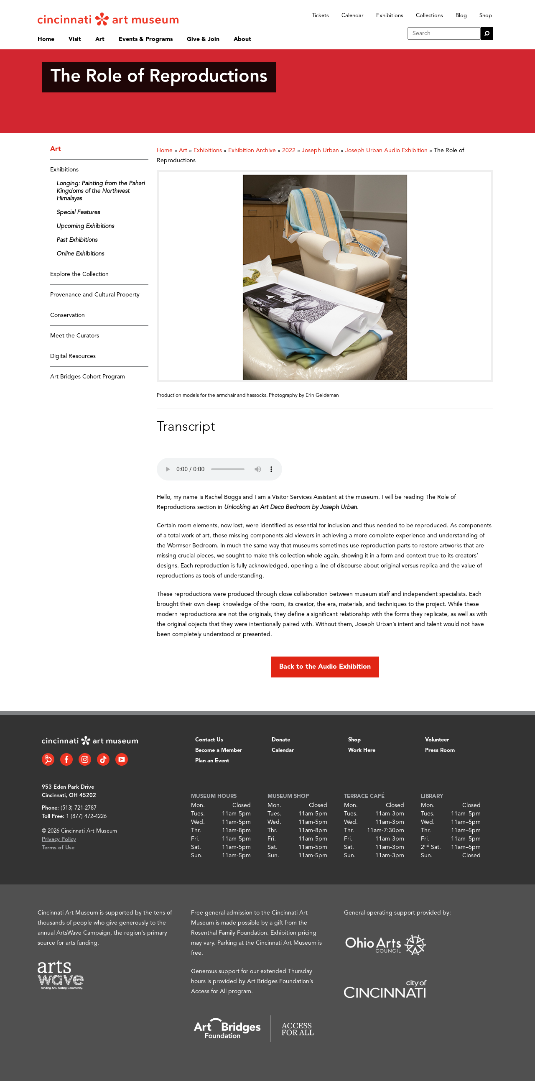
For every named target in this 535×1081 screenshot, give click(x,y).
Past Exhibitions (76, 240)
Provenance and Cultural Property (95, 295)
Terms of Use (58, 848)
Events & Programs (146, 39)
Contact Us (209, 740)
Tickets (320, 15)
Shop (485, 15)
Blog (461, 15)
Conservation (67, 315)
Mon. (198, 805)
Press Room (440, 750)
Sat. (196, 847)
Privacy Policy (59, 839)
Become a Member (218, 750)
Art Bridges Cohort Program (87, 377)
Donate (281, 740)
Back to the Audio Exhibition (325, 667)
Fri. (195, 839)
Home (46, 39)
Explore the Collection (79, 274)
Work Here (361, 750)
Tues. (198, 814)
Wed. (198, 822)
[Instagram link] (85, 759)
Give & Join (203, 39)
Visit (75, 39)
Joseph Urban (320, 150)
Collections (429, 15)
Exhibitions (389, 15)
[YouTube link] (121, 759)
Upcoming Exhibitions (85, 226)
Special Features (78, 212)
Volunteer (437, 740)
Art (99, 39)
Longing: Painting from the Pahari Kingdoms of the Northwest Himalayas (100, 191)
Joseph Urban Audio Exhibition (386, 150)
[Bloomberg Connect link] (48, 759)
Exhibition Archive (252, 150)
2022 (289, 150)
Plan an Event (212, 761)
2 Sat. (431, 847)
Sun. (197, 856)
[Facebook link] (66, 759)
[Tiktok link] (103, 759)
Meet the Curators (74, 336)
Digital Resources (73, 356)
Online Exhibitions (80, 254)
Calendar (352, 15)
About (242, 39)
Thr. (196, 830)
